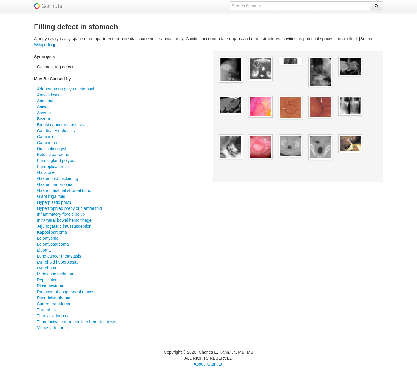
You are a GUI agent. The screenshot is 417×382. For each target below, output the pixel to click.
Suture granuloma (53, 303)
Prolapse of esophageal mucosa (67, 291)
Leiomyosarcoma (53, 244)
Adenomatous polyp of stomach (66, 89)
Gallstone (46, 172)
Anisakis (44, 106)
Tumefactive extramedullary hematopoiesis (76, 321)
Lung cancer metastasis (59, 256)
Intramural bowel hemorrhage (64, 220)
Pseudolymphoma (53, 297)
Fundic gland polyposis (58, 160)
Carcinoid (46, 136)
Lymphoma (47, 268)
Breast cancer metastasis (60, 124)
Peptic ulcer (48, 280)
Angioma (45, 100)
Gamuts (51, 6)
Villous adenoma (52, 327)
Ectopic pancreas (53, 154)
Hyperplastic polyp (54, 202)
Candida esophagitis (56, 130)
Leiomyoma (47, 238)
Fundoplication (50, 166)
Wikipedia (45, 44)
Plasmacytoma (50, 286)
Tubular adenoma (53, 315)
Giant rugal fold (51, 196)
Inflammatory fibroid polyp (61, 214)
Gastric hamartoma (54, 184)
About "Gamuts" (208, 364)
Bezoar (43, 118)
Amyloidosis (48, 95)
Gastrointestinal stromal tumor (65, 190)
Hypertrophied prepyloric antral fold (69, 208)
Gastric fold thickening (57, 178)
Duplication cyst (51, 148)
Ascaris (44, 112)
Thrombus (46, 309)
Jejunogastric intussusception (64, 226)
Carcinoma (47, 142)
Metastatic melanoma (57, 274)
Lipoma (44, 250)
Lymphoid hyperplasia (57, 262)
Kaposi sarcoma (52, 232)
